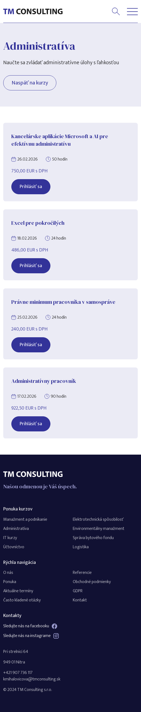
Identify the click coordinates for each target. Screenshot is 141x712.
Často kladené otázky (22, 600)
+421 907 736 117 (18, 672)
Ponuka (9, 581)
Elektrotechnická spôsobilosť (98, 519)
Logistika (81, 547)
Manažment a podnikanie (25, 519)
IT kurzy (10, 537)
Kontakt (80, 600)
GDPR (77, 591)
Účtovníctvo (13, 547)
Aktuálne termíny (18, 591)
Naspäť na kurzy (30, 82)
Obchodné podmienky (92, 581)
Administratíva (16, 528)
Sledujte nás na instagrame (31, 636)
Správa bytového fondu (93, 537)
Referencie (82, 572)
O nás (8, 572)
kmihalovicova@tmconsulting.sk (31, 679)
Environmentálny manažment (98, 528)
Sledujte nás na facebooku (30, 626)
